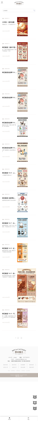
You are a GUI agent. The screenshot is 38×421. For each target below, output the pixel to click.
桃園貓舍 (13, 410)
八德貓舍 (23, 410)
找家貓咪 (23, 404)
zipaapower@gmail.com (21, 398)
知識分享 (14, 406)
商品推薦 (23, 406)
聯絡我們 (31, 406)
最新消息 (5, 404)
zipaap (15, 396)
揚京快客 (17, 414)
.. (27, 414)
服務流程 (31, 404)
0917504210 (26, 396)
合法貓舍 (28, 410)
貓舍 (9, 410)
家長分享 (5, 406)
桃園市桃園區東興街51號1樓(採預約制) (20, 400)
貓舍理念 (14, 404)
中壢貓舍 (18, 410)
